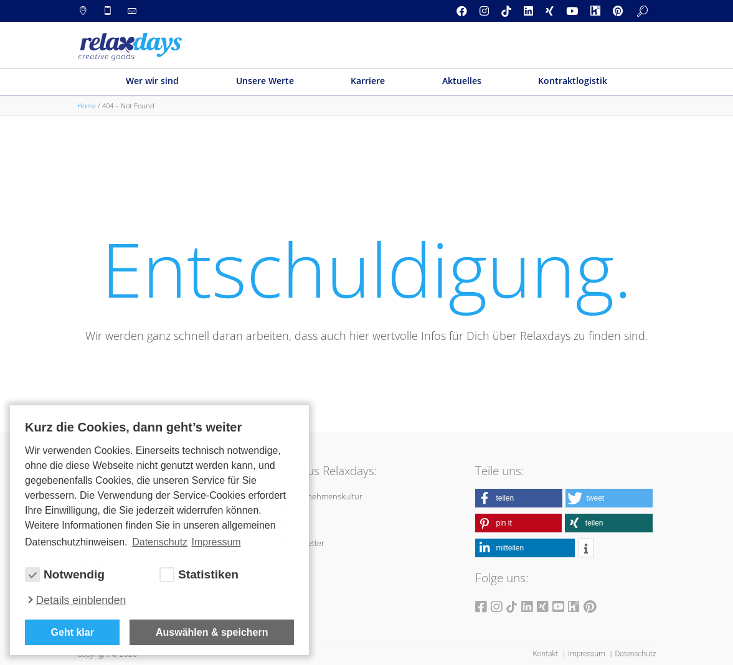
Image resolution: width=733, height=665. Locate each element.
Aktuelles (461, 81)
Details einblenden (81, 600)
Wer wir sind (152, 81)
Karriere (368, 81)
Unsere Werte (265, 81)
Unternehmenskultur (324, 496)
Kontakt (546, 653)
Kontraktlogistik (572, 81)
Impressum (587, 653)
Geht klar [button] (72, 632)
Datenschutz (635, 653)
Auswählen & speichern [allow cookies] (212, 632)
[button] (518, 498)
